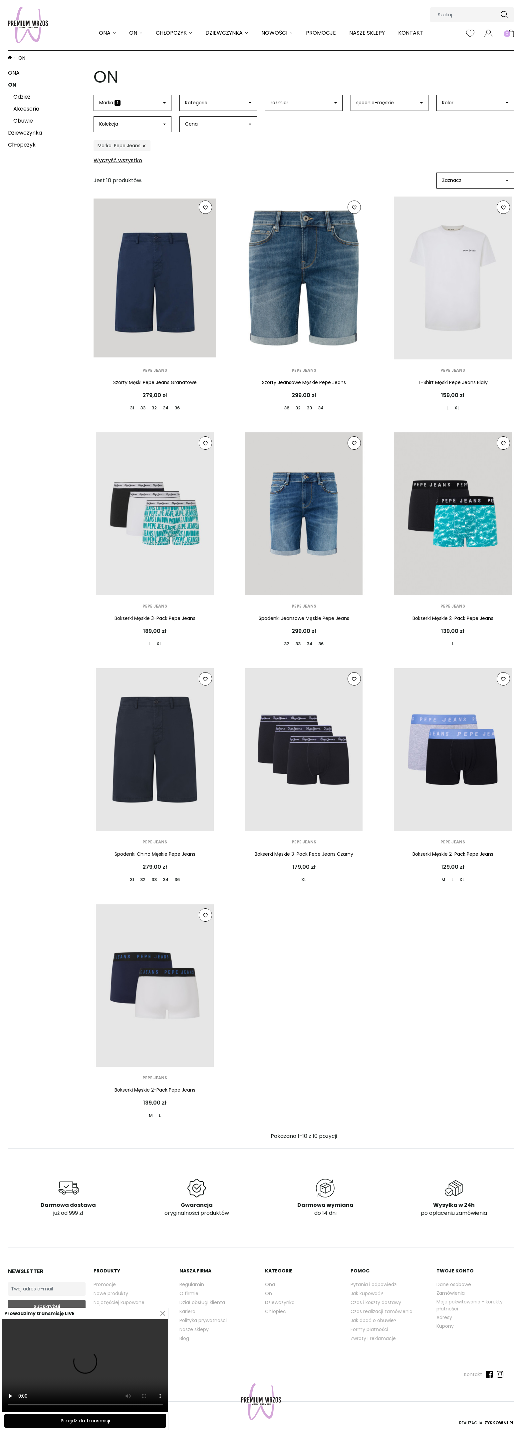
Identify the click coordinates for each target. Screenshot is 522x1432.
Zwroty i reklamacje (373, 1338)
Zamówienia (450, 1293)
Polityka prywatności (203, 1320)
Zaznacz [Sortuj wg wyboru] (451, 180)
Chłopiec (275, 1311)
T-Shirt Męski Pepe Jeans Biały (453, 382)
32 (154, 408)
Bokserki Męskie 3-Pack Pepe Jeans (155, 618)
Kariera (187, 1311)
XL (456, 408)
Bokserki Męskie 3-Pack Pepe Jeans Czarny (304, 854)
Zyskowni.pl (499, 1423)
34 (165, 408)
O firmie (188, 1293)
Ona (270, 1284)
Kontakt (410, 33)
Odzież (21, 97)
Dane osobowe (453, 1284)
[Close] (162, 1313)
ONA (105, 33)
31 (132, 408)
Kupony (445, 1326)
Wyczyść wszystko (118, 160)
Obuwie (23, 121)
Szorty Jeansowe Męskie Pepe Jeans (304, 382)
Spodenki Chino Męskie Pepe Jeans (155, 854)
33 (142, 408)
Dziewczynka (224, 33)
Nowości (275, 33)
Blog (184, 1338)
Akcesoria (26, 109)
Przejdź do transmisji (85, 1420)
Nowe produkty (111, 1293)
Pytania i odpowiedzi (374, 1284)
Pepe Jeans (154, 370)
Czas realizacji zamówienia (381, 1311)
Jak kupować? (367, 1293)
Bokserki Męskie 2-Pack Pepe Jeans (452, 618)
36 (177, 408)
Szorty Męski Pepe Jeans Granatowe (155, 382)
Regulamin (191, 1284)
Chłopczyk (172, 33)
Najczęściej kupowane (119, 1302)
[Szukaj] (472, 14)
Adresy (444, 1317)
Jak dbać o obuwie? (373, 1320)
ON (133, 33)
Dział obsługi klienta (202, 1302)
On (268, 1293)
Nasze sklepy (367, 33)
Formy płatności (369, 1329)
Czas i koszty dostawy (376, 1302)
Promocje (321, 33)
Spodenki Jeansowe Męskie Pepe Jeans (304, 618)
